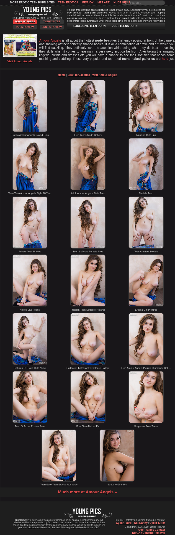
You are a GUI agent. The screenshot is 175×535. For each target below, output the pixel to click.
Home (61, 75)
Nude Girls (121, 2)
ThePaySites (51, 21)
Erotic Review (52, 27)
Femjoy (87, 2)
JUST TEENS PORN (124, 26)
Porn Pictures (25, 21)
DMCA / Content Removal (148, 533)
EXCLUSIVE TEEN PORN (89, 26)
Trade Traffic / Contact (150, 529)
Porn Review (25, 27)
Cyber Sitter (157, 522)
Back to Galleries (79, 75)
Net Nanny (140, 522)
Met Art (104, 2)
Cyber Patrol (124, 522)
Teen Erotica (68, 2)
